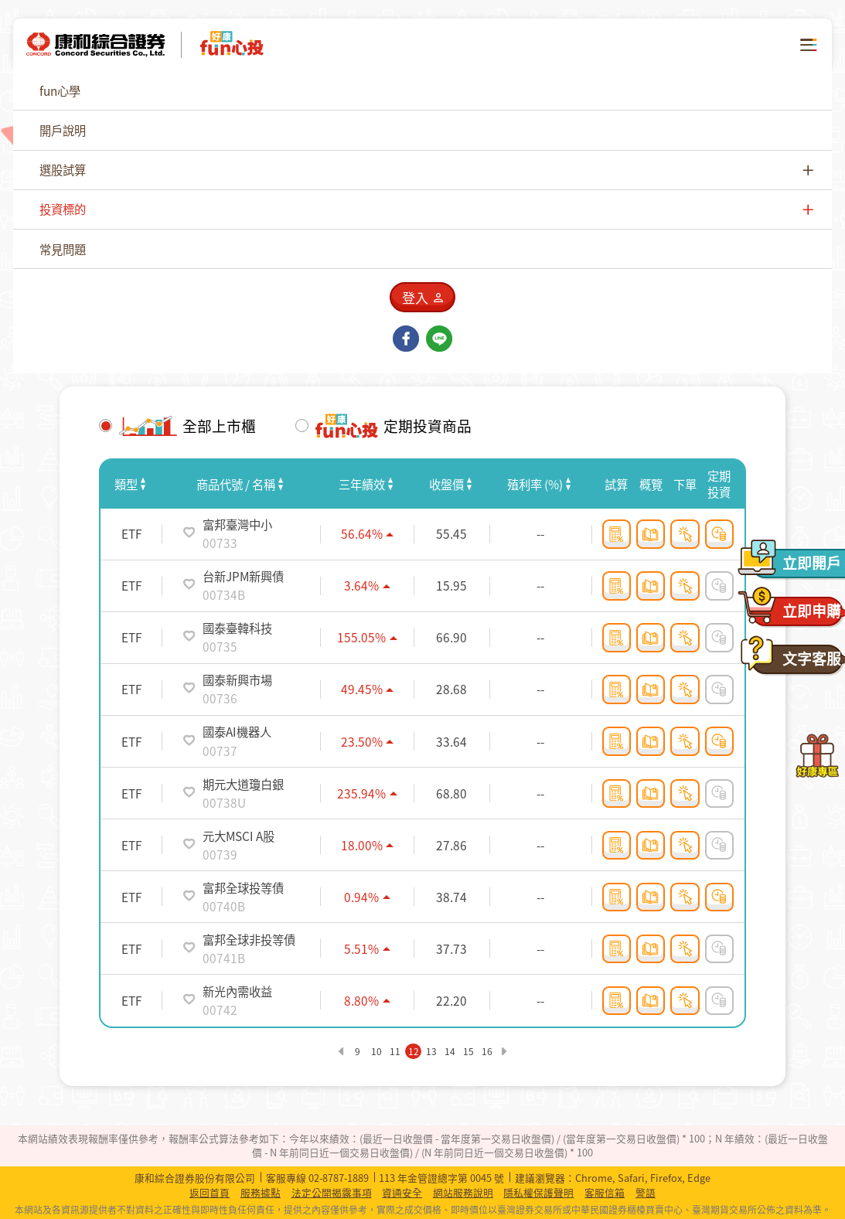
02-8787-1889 (338, 1177)
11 (395, 1051)
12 (413, 1051)
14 (450, 1051)
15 (468, 1051)
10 (376, 1051)
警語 (645, 1193)
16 (487, 1051)
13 (431, 1051)
